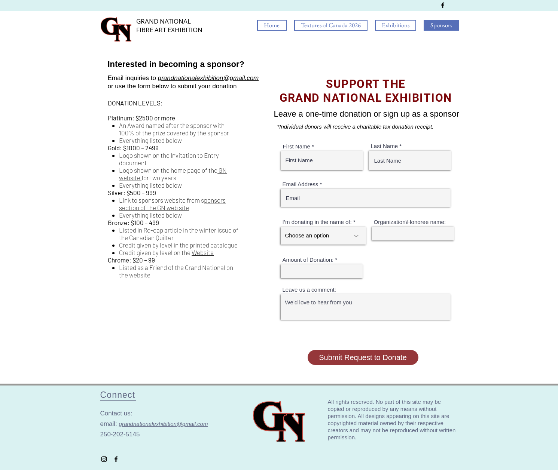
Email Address (300, 184)
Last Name (384, 146)
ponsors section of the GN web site (172, 203)
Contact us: (117, 413)
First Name (296, 146)
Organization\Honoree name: (410, 222)
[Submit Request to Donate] (363, 357)
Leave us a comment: (309, 289)
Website (203, 252)
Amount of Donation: (308, 259)
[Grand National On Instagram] (104, 459)
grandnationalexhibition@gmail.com (208, 78)
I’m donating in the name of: (317, 222)
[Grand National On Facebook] (442, 5)
